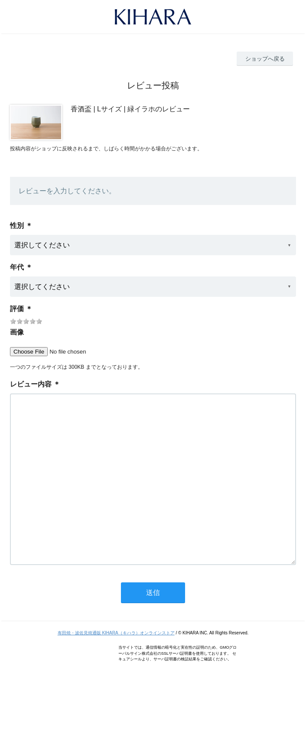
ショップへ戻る (265, 58)
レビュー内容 (31, 384)
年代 (17, 267)
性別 (17, 225)
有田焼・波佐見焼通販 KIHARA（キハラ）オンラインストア (116, 667)
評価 (17, 308)
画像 (17, 332)
